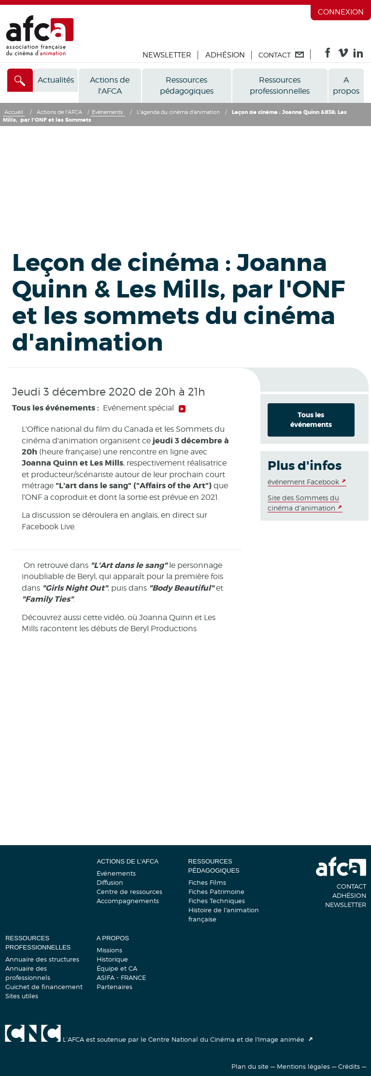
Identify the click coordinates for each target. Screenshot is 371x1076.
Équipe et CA (117, 968)
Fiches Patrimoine (216, 891)
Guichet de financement (44, 987)
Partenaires (114, 987)
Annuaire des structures (42, 959)
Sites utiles (21, 996)
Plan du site (250, 1066)
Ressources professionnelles (280, 85)
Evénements (116, 873)
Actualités (56, 80)
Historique (112, 959)
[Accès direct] (20, 80)
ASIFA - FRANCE (121, 977)
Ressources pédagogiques (187, 85)
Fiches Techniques (216, 901)
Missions (109, 950)
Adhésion (225, 55)
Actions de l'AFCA (109, 85)
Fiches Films (207, 882)
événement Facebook (303, 482)
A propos (346, 85)
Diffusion (110, 882)
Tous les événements (311, 420)
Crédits (349, 1066)
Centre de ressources (129, 891)
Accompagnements (128, 901)
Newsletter (167, 55)
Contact (351, 886)
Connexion (341, 12)
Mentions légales (303, 1066)
